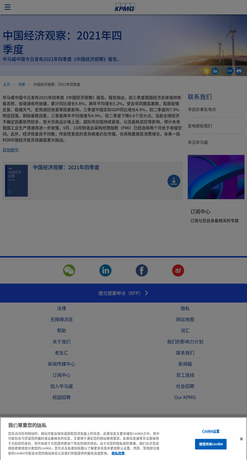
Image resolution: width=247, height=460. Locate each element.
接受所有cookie (211, 450)
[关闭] (241, 445)
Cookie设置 (210, 437)
